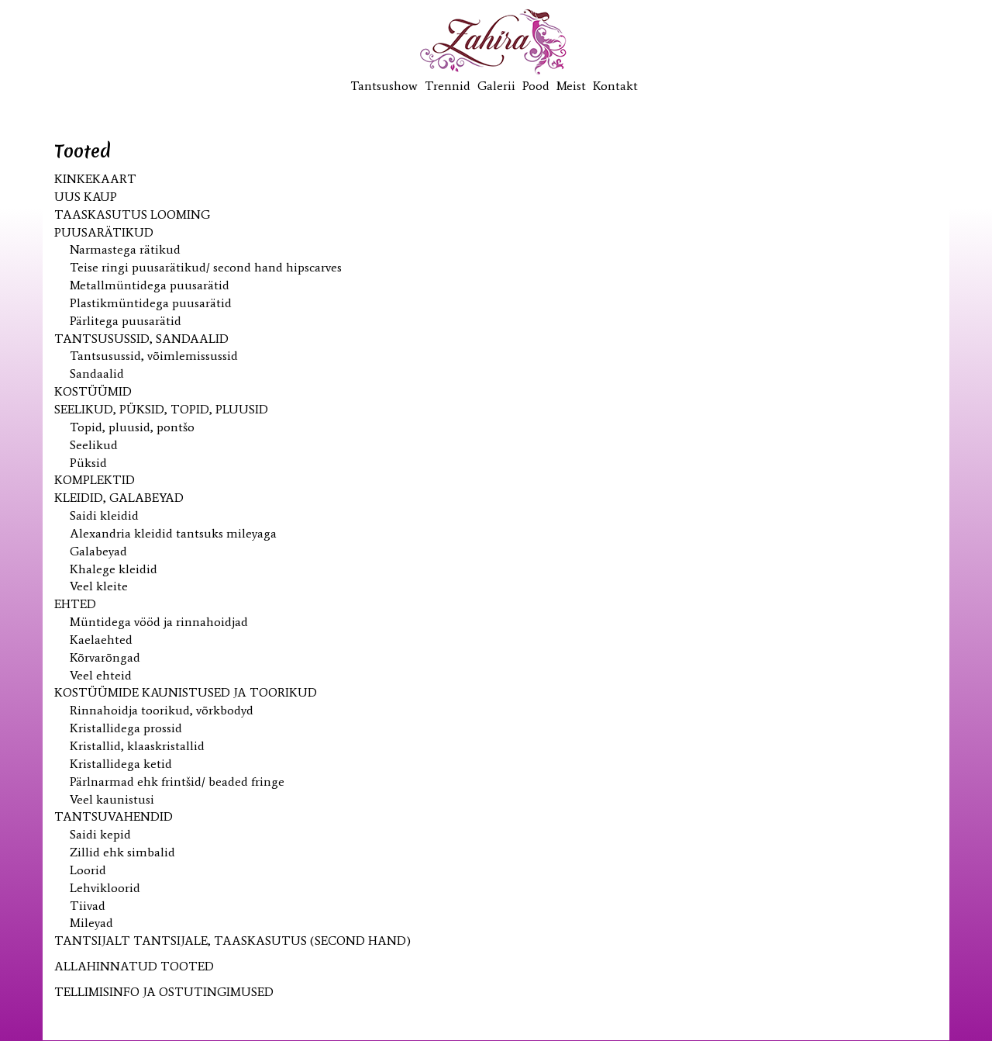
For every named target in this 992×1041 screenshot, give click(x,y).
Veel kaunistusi (112, 799)
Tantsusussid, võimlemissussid (154, 355)
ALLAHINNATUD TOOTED (134, 966)
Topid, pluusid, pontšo (132, 427)
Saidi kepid (100, 834)
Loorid (88, 870)
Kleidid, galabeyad (119, 497)
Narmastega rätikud (125, 249)
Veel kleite (99, 586)
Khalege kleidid (113, 569)
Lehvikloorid (105, 887)
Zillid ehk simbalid (122, 852)
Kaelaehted (101, 639)
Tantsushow (384, 85)
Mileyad (91, 922)
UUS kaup (85, 196)
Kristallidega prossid (126, 728)
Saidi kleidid (104, 515)
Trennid (447, 85)
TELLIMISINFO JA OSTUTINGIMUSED (164, 991)
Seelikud (94, 444)
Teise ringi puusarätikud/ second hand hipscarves (206, 267)
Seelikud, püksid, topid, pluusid (161, 409)
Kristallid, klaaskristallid (137, 745)
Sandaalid (97, 373)
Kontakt (615, 85)
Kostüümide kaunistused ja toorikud (185, 692)
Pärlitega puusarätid (125, 320)
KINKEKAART (95, 178)
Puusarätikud (103, 232)
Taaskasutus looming (132, 214)
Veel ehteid (101, 675)
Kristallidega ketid (121, 763)
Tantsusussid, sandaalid (141, 338)
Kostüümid (93, 391)
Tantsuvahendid (113, 816)
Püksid (88, 462)
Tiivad (87, 905)
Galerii (496, 85)
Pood (535, 85)
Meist (571, 85)
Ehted (75, 604)
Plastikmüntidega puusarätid (151, 303)
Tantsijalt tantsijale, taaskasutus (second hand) (232, 940)
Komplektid (94, 479)
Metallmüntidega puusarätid (149, 285)
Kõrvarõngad (105, 657)
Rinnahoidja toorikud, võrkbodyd (161, 710)
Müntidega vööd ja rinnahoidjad (159, 621)
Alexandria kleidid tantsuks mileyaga (173, 533)
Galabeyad (98, 551)
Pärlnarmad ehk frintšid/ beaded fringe (177, 781)
